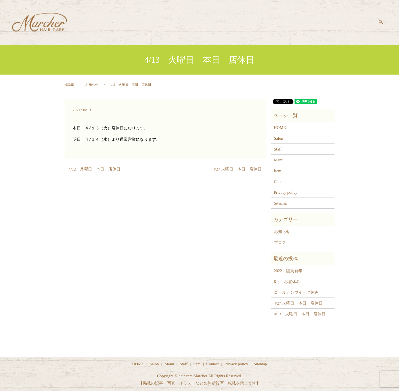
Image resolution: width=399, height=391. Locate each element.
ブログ (280, 242)
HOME (256, 22)
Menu (300, 22)
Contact (362, 22)
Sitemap (280, 203)
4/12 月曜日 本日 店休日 (94, 169)
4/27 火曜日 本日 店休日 (237, 169)
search (384, 23)
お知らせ (91, 84)
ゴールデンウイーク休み (296, 292)
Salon (278, 22)
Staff (320, 22)
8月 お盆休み (287, 281)
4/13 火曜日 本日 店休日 (300, 314)
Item (340, 22)
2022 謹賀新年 (288, 271)
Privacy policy (285, 192)
